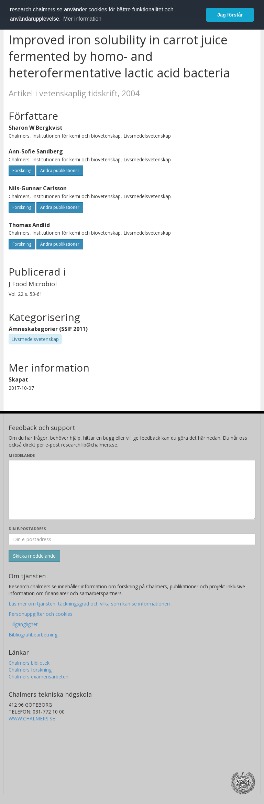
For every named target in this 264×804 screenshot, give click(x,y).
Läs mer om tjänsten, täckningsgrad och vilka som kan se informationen (89, 603)
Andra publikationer (59, 170)
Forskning (21, 170)
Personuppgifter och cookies (41, 614)
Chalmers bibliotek (29, 663)
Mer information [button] (82, 19)
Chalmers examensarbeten (38, 676)
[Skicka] (34, 556)
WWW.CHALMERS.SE (32, 718)
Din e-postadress (27, 528)
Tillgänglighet (23, 624)
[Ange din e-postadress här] (132, 539)
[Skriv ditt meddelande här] (132, 490)
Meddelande (22, 455)
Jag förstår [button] (230, 15)
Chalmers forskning (30, 669)
